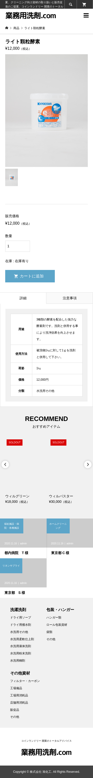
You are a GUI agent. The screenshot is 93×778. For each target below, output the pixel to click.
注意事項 (70, 298)
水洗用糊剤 (17, 660)
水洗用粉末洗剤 (20, 653)
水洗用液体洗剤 (20, 646)
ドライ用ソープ (20, 617)
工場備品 (16, 688)
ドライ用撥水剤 (20, 624)
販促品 (14, 710)
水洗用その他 (19, 632)
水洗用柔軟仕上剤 (22, 639)
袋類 (49, 632)
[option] (24, 471)
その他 (50, 639)
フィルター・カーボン (25, 681)
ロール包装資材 (56, 624)
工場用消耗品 (19, 695)
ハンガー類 (53, 617)
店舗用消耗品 (19, 702)
